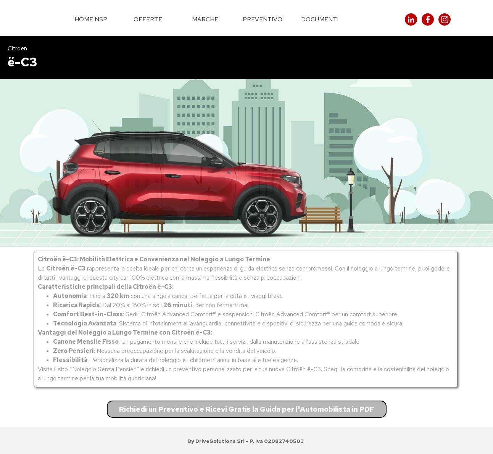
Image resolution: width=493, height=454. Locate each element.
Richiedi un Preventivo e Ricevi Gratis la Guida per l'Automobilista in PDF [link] (246, 409)
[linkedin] (411, 19)
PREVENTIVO (262, 19)
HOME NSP (90, 19)
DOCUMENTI (319, 19)
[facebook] (428, 19)
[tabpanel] (246, 57)
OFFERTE (148, 19)
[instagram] (444, 19)
